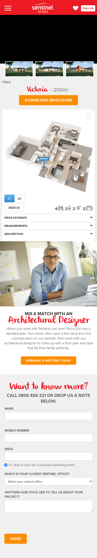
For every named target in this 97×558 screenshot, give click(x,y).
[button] (7, 8)
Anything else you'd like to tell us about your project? (44, 494)
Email (9, 449)
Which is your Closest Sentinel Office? (37, 474)
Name (9, 408)
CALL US (88, 8)
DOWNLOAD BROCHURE (48, 100)
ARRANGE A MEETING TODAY (48, 360)
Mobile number (17, 430)
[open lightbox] (48, 157)
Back (7, 82)
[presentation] (37, 523)
